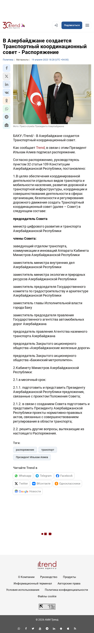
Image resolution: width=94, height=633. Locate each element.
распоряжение (25, 449)
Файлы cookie (47, 596)
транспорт (47, 449)
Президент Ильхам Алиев (32, 457)
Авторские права (69, 583)
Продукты (69, 577)
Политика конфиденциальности (66, 590)
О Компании (26, 577)
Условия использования (22, 590)
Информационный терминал (33, 583)
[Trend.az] (14, 25)
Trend (40, 148)
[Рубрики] (87, 25)
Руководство (48, 577)
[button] (6, 68)
